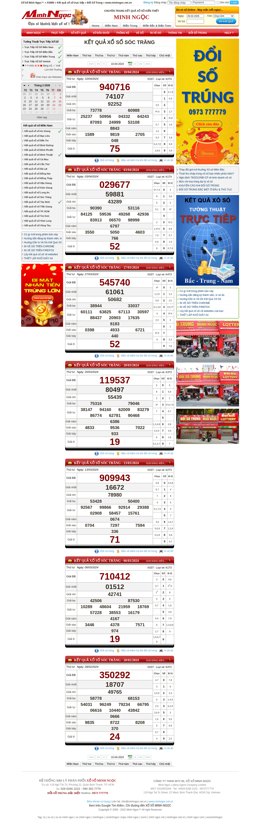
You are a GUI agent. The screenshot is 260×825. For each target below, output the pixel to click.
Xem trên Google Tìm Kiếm (106, 805)
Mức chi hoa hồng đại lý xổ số (196, 181)
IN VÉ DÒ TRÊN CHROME (39, 246)
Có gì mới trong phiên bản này (41, 234)
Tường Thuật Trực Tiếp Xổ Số (40, 41)
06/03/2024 (131, 560)
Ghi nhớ (223, 2)
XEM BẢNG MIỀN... (156, 72)
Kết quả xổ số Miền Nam (38, 125)
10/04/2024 (131, 72)
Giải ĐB (71, 86)
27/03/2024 (131, 267)
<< (98, 63)
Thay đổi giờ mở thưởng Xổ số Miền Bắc (202, 169)
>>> (148, 63)
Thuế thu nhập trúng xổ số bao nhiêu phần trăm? (206, 173)
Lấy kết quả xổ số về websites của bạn (202, 311)
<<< (91, 63)
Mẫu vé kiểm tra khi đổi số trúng (136, 160)
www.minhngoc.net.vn (161, 801)
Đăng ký (148, 2)
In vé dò (166, 160)
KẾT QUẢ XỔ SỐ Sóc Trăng (97, 72)
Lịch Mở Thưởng (53, 69)
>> (140, 63)
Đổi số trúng (104, 160)
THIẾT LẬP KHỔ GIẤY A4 (38, 258)
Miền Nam (111, 25)
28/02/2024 (131, 660)
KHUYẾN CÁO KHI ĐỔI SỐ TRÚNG (199, 185)
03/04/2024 (131, 170)
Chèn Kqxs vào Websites (46, 75)
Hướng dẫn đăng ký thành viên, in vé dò (202, 295)
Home (95, 25)
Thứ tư (70, 78)
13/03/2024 (131, 463)
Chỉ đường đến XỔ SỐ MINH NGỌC (148, 805)
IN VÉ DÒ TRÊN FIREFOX (39, 250)
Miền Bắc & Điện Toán (157, 25)
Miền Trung (130, 25)
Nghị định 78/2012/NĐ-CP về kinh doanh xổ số (205, 177)
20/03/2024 (131, 365)
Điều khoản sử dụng (98, 801)
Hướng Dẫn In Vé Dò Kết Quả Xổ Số (200, 299)
